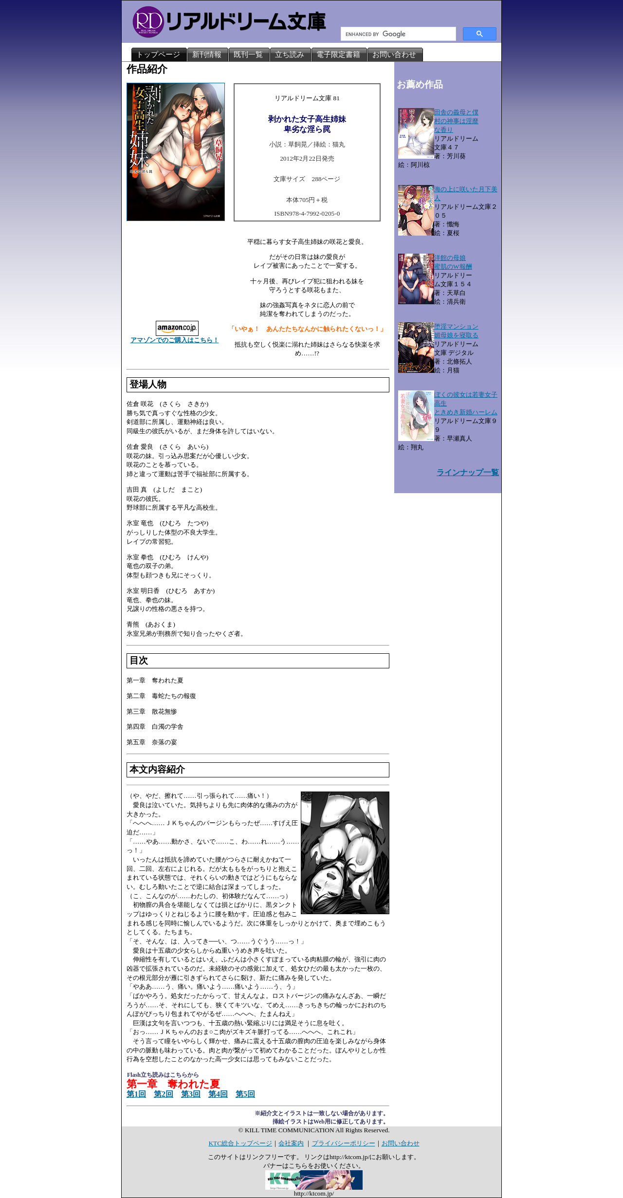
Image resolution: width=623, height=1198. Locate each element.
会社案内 (291, 1143)
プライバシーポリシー (343, 1143)
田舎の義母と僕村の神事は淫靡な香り (456, 121)
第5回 (245, 1094)
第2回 (163, 1094)
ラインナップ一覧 (468, 472)
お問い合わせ (401, 1143)
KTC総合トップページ (240, 1143)
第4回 (218, 1094)
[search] (397, 34)
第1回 (136, 1094)
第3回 (191, 1094)
